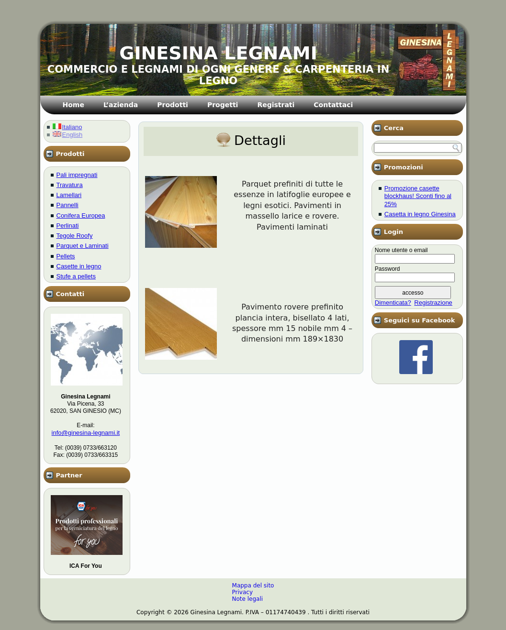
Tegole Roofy (74, 235)
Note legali (247, 599)
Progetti (222, 105)
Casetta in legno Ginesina (420, 214)
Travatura (69, 184)
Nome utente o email (401, 250)
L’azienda (120, 105)
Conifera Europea (80, 215)
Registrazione (433, 302)
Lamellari (69, 195)
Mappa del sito (253, 585)
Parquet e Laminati (82, 245)
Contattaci (333, 105)
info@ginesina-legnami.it (86, 432)
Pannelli (67, 205)
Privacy (242, 592)
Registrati (275, 105)
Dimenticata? (393, 302)
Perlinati (67, 225)
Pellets (65, 256)
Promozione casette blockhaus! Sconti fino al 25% (417, 196)
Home (73, 105)
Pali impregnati (77, 174)
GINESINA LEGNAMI (218, 53)
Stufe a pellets (76, 276)
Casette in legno (78, 266)
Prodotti (172, 105)
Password (387, 268)
